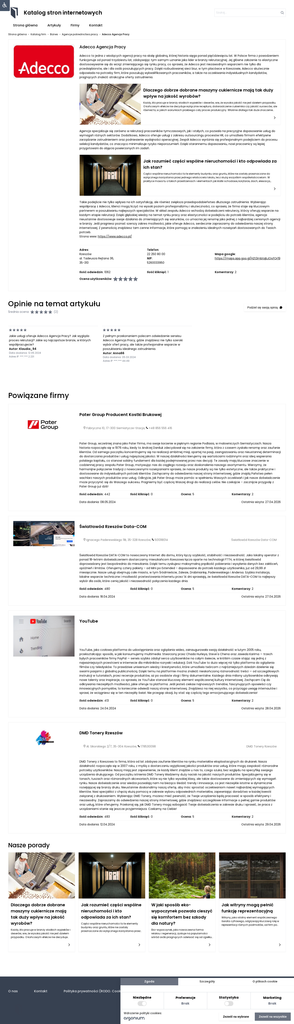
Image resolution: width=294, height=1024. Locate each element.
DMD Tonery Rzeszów (101, 733)
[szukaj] (250, 13)
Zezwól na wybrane (236, 1016)
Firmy (75, 25)
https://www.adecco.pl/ (115, 236)
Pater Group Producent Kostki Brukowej (120, 414)
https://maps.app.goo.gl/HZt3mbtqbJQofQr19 (247, 258)
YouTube (88, 621)
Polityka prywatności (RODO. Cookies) (95, 991)
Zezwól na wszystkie (273, 1016)
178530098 (148, 746)
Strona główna (25, 25)
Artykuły (54, 25)
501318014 (161, 540)
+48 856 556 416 (160, 428)
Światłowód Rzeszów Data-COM (112, 526)
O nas (13, 991)
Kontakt (95, 25)
